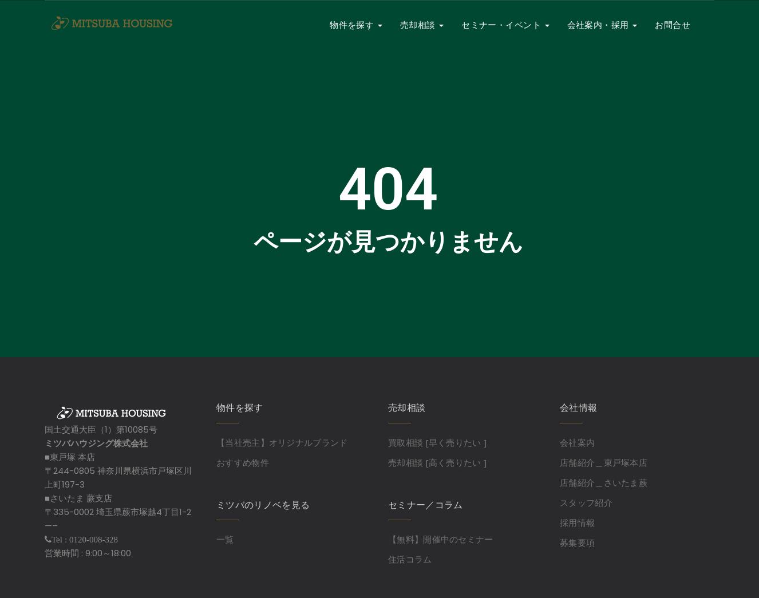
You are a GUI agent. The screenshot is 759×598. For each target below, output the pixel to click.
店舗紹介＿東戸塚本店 (603, 462)
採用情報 (577, 522)
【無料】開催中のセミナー (440, 539)
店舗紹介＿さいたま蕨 (603, 482)
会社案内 (577, 442)
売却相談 (422, 25)
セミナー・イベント (505, 25)
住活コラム (410, 559)
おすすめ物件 (242, 462)
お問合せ (672, 25)
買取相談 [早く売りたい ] (437, 442)
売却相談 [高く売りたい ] (437, 462)
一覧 (225, 539)
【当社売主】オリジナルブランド (282, 442)
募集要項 (577, 542)
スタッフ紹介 (586, 502)
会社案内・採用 (602, 25)
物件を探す (356, 25)
